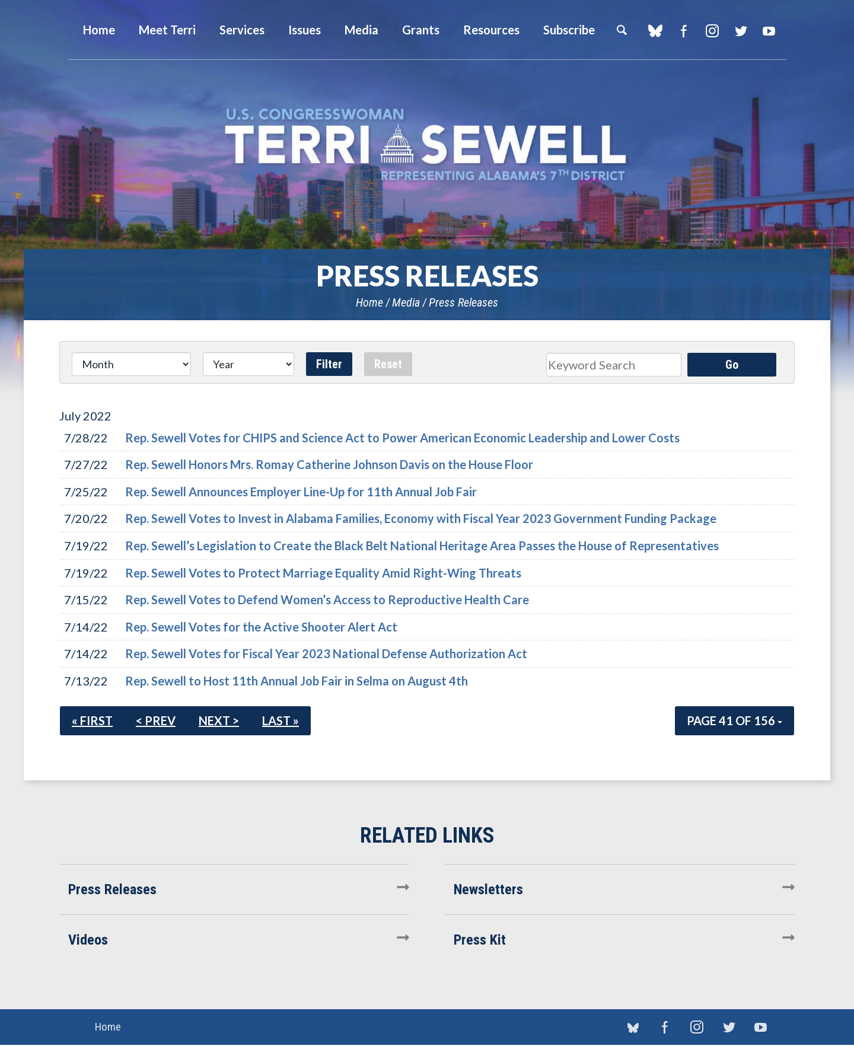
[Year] (248, 364)
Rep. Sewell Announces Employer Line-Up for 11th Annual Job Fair (301, 491)
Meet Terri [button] (167, 30)
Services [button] (242, 30)
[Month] (131, 364)
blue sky (655, 31)
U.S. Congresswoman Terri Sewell (427, 145)
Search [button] (621, 29)
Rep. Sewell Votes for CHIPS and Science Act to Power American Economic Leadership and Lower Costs (402, 437)
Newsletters (488, 889)
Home (369, 302)
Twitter (740, 31)
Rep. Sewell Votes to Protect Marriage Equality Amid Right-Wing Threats (323, 573)
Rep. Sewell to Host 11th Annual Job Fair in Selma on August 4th (296, 681)
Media (406, 302)
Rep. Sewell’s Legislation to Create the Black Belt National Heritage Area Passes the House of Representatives (422, 545)
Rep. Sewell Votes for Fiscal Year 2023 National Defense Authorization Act (326, 653)
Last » (280, 720)
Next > (219, 720)
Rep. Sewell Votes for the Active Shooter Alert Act (261, 627)
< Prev (156, 720)
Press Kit (480, 940)
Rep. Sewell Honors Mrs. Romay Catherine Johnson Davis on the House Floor (329, 464)
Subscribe (569, 30)
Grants (420, 30)
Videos (88, 940)
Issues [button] (304, 30)
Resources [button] (491, 30)
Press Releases (463, 302)
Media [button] (361, 30)
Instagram (712, 31)
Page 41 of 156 (734, 720)
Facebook (683, 31)
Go (731, 365)
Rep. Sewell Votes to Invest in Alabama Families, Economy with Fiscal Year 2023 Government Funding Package (420, 518)
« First (92, 720)
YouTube (769, 31)
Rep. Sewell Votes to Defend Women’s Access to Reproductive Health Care (327, 599)
